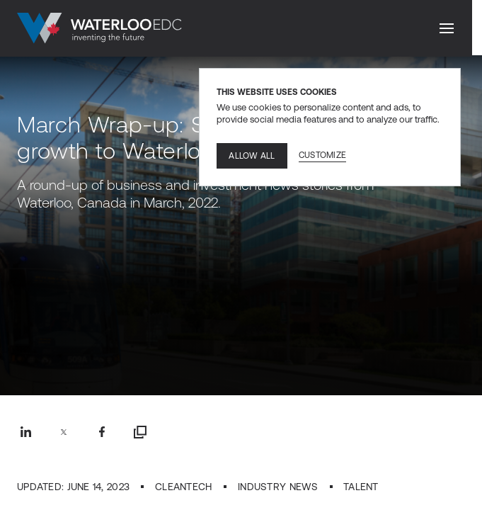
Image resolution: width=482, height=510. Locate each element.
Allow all (252, 156)
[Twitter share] (63, 432)
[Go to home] (99, 28)
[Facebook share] (101, 432)
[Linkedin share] (25, 432)
